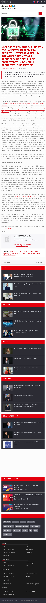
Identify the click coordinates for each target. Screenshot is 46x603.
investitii (23, 522)
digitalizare (7, 534)
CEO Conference (9, 573)
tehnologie (7, 530)
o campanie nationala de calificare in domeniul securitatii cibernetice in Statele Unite (23, 110)
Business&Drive (8, 526)
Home (6, 547)
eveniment (16, 530)
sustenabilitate (35, 526)
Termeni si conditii (9, 591)
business (15, 522)
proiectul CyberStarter (16, 251)
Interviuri (6, 563)
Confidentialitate (9, 594)
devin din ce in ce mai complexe (25, 196)
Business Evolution (31, 573)
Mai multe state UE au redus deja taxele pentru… (28, 348)
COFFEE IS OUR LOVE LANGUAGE (23, 395)
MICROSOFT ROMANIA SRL (10, 68)
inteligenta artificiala (22, 526)
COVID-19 (7, 522)
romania (25, 530)
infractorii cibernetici (9, 255)
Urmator (39, 262)
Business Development (32, 584)
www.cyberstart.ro (6, 228)
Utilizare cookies (31, 591)
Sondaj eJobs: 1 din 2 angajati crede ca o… (26, 358)
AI (31, 530)
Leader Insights (30, 563)
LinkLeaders (7, 584)
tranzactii (31, 522)
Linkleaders (29, 547)
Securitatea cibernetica (18, 253)
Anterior (6, 262)
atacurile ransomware (33, 253)
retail (35, 530)
